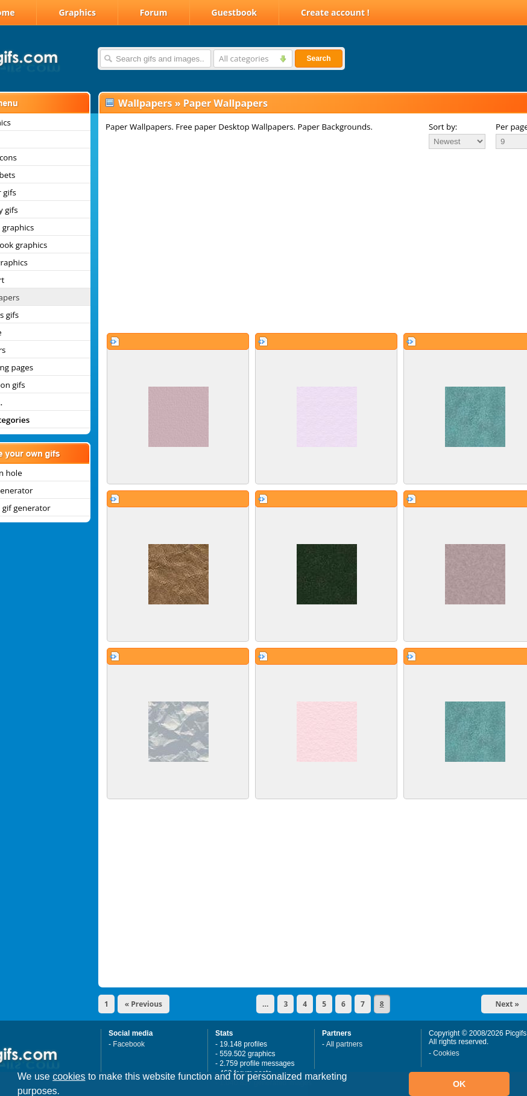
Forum (154, 12)
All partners (344, 1044)
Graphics (76, 12)
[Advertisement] (300, 240)
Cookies (446, 1053)
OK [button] (459, 1084)
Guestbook (234, 12)
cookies (68, 1076)
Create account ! (335, 12)
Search (318, 58)
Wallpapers (145, 103)
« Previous (143, 1004)
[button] (64, 1092)
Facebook (129, 1044)
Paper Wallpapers (225, 103)
